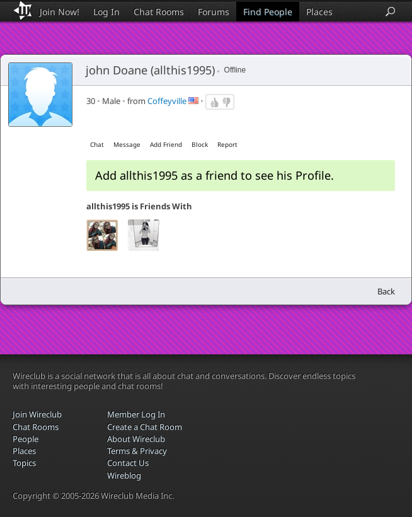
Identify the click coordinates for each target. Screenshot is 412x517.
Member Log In (136, 414)
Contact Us (128, 463)
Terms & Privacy (137, 451)
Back (386, 291)
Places (319, 12)
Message (126, 144)
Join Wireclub (37, 414)
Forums (213, 12)
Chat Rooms (159, 12)
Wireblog (124, 475)
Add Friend (166, 144)
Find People (267, 12)
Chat (97, 144)
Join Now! (59, 12)
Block (200, 144)
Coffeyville (166, 101)
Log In (106, 12)
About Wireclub (136, 439)
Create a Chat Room (144, 427)
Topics (24, 463)
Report (227, 144)
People (25, 439)
